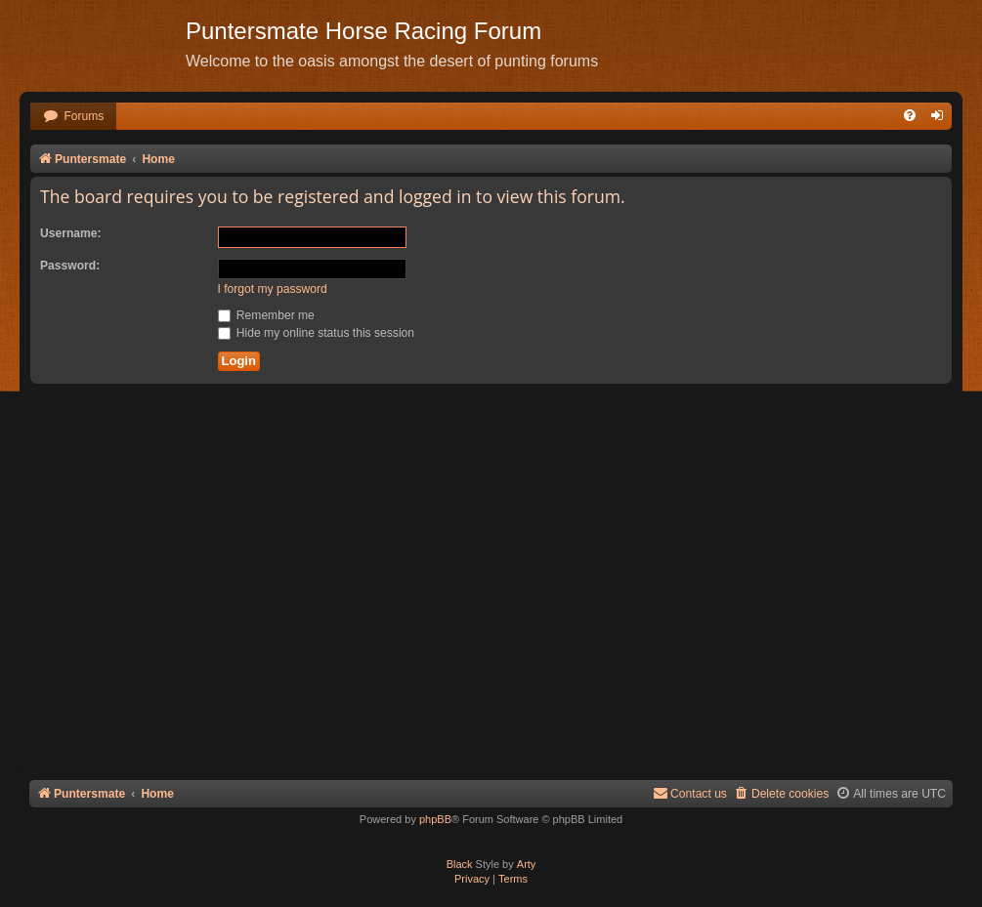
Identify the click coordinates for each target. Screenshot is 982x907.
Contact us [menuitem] (690, 793)
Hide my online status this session (316, 333)
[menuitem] (73, 116)
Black (460, 864)
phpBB (435, 819)
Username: (71, 233)
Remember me (266, 315)
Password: (70, 265)
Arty (526, 864)
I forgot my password (272, 289)
